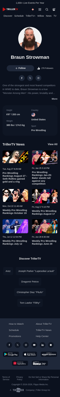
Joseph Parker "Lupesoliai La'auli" (36, 271)
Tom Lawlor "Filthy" (30, 302)
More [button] (54, 98)
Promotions (15, 336)
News (49, 16)
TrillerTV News (14, 144)
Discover (8, 16)
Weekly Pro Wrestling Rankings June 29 (44, 242)
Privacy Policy (19, 378)
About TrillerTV (44, 324)
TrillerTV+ (31, 16)
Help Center (42, 336)
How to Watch (16, 324)
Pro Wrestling (38, 130)
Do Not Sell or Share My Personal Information (44, 378)
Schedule (19, 16)
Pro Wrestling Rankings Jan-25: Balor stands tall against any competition (42, 178)
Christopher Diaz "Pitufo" (30, 292)
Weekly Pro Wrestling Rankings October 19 (15, 211)
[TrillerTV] (10, 9)
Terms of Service (6, 378)
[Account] (53, 9)
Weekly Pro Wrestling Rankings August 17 (44, 212)
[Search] (46, 9)
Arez (8, 271)
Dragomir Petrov (30, 281)
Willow (40, 16)
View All (52, 144)
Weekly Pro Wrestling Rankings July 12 (15, 242)
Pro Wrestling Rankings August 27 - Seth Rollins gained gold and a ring (15, 177)
